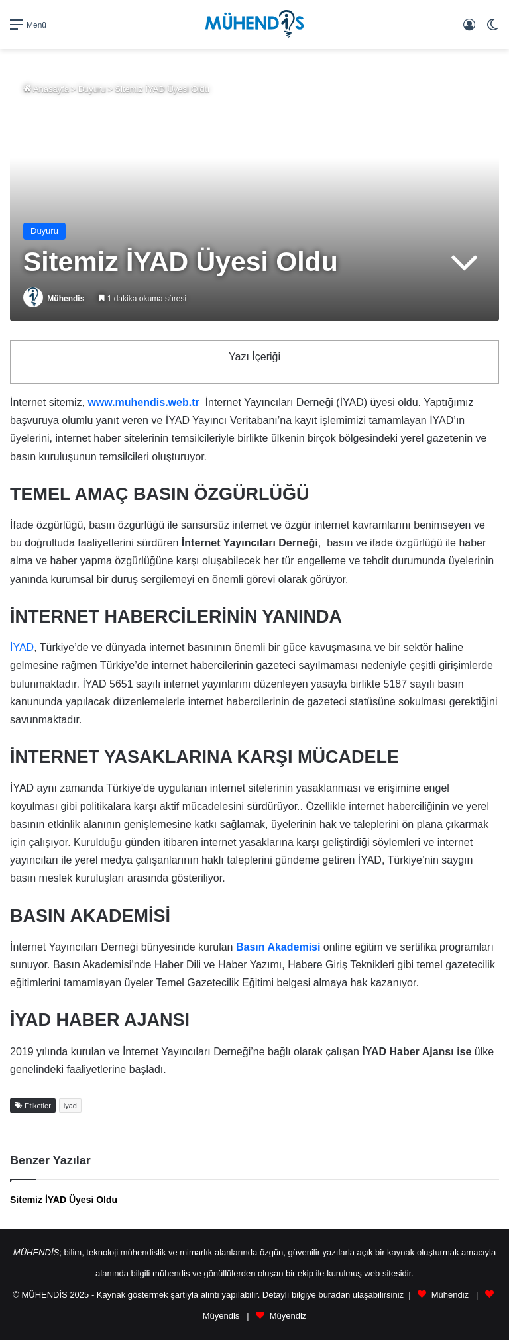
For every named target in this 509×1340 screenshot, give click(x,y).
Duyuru (92, 89)
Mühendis (65, 298)
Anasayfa (46, 89)
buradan (334, 1295)
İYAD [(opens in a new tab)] (22, 647)
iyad (70, 1105)
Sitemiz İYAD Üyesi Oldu (63, 1199)
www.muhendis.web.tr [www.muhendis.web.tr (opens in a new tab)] (143, 402)
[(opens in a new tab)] (278, 947)
